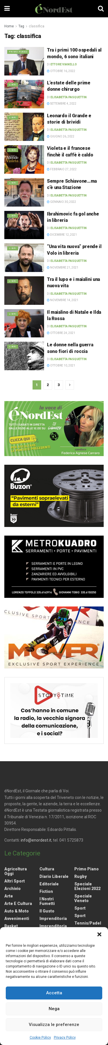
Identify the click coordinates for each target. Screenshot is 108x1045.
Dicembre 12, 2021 (62, 234)
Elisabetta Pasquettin (68, 97)
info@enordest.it (36, 840)
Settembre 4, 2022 (61, 103)
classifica (36, 26)
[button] (99, 934)
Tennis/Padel (87, 923)
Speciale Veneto (83, 898)
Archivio (12, 888)
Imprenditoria (53, 918)
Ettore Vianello (63, 64)
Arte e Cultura (18, 903)
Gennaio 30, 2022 (61, 201)
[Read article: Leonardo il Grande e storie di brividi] (24, 127)
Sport (80, 908)
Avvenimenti (16, 918)
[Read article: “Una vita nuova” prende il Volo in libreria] (24, 257)
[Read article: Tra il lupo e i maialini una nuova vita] (24, 290)
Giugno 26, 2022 (60, 136)
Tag (21, 26)
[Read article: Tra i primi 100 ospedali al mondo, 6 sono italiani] (24, 61)
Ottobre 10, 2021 (61, 365)
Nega (54, 1008)
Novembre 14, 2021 (62, 300)
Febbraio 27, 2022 (62, 169)
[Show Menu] (7, 8)
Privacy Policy (65, 1037)
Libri (12, 84)
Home (9, 26)
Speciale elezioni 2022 (87, 886)
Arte (8, 896)
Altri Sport (14, 881)
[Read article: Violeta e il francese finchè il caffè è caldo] (24, 159)
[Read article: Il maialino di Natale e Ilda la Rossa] (24, 323)
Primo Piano (18, 51)
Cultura (46, 869)
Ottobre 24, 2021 (61, 333)
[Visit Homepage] (53, 8)
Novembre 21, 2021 (62, 267)
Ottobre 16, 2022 (61, 71)
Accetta (54, 992)
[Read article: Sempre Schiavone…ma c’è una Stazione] (24, 192)
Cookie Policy (40, 1037)
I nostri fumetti (47, 901)
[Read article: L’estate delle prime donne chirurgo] (24, 94)
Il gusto (46, 911)
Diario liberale (54, 876)
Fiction (46, 891)
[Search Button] (101, 8)
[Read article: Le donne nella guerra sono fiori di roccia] (24, 356)
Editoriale (49, 884)
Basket (11, 926)
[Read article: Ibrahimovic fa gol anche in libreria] (24, 225)
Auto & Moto (16, 911)
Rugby (80, 876)
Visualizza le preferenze (54, 1024)
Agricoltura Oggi (15, 871)
